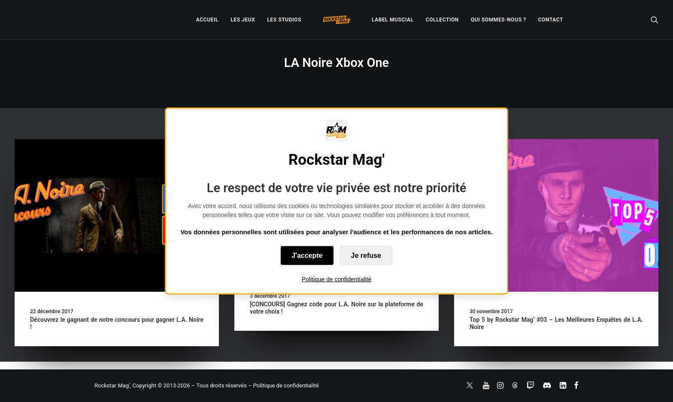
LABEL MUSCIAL (393, 20)
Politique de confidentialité (337, 279)
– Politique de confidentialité (283, 385)
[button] (654, 19)
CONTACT (550, 20)
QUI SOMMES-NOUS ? (498, 20)
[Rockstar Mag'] (336, 19)
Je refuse (366, 255)
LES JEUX (242, 20)
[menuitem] (207, 19)
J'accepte (306, 255)
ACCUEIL (207, 20)
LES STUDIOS (284, 20)
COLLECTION (442, 20)
